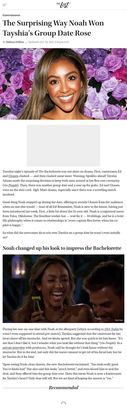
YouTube (119, 320)
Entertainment (11, 15)
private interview (14, 347)
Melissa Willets (15, 42)
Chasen (13, 176)
